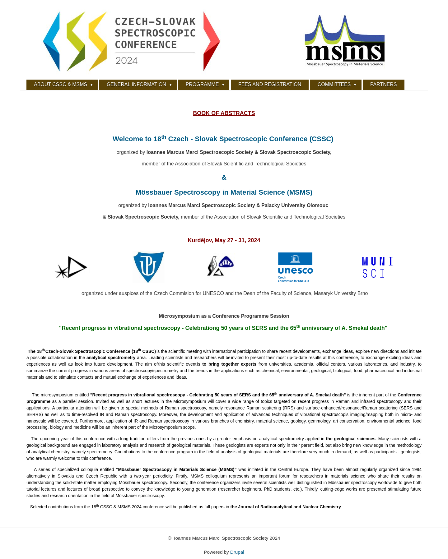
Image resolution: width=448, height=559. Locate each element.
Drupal (237, 552)
